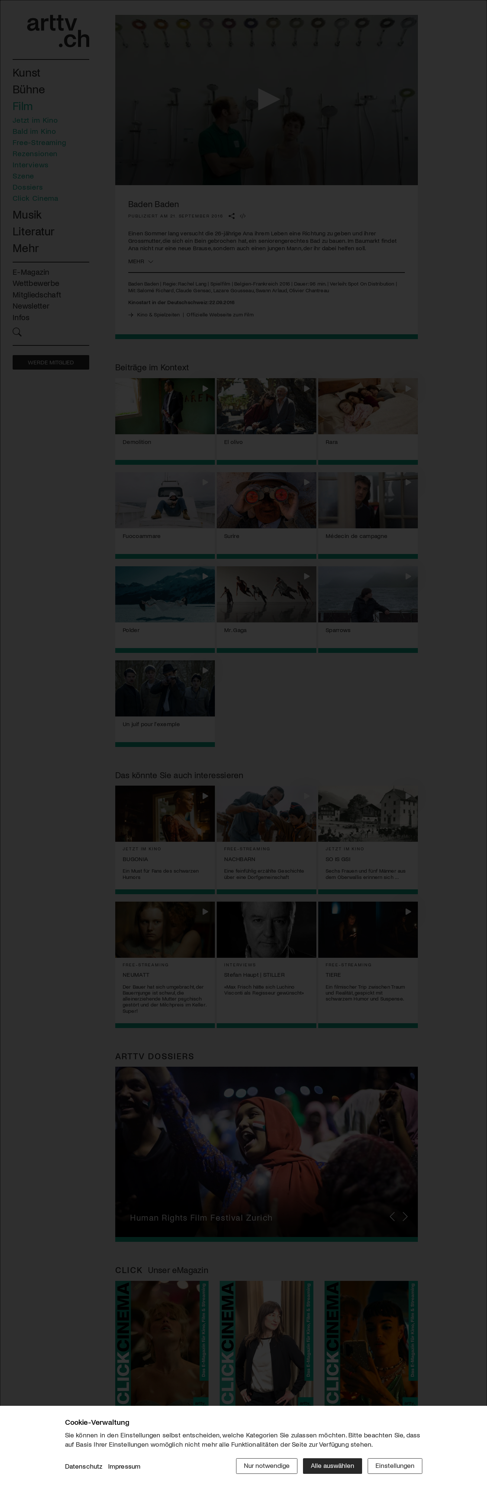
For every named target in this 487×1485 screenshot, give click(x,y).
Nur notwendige (267, 1465)
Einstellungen (395, 1465)
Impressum (124, 1466)
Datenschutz (84, 1466)
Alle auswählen (332, 1465)
